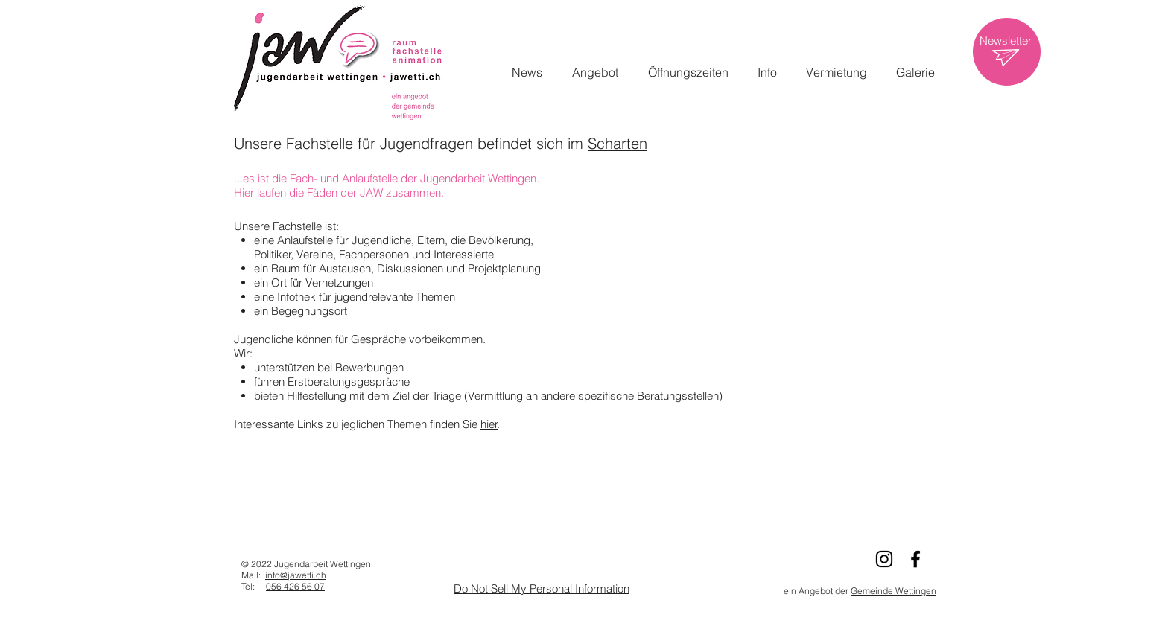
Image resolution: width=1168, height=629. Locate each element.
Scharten (617, 143)
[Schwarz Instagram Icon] (884, 559)
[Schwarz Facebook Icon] (915, 559)
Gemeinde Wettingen (893, 590)
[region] (1007, 52)
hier (489, 424)
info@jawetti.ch (295, 575)
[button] (595, 72)
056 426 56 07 (295, 586)
